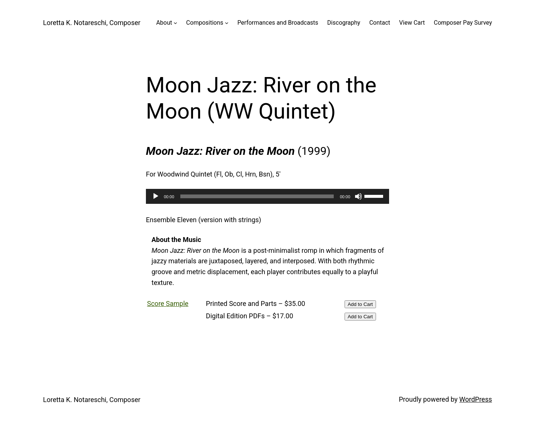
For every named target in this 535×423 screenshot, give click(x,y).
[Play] (155, 196)
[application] (267, 196)
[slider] (257, 196)
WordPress (475, 399)
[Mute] (358, 196)
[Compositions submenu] (227, 23)
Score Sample (168, 303)
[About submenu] (175, 23)
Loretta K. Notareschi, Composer (91, 23)
